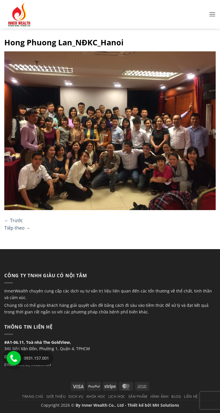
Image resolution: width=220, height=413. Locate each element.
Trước (13, 220)
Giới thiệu (56, 396)
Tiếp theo (17, 228)
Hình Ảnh (159, 396)
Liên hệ (191, 396)
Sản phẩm (138, 396)
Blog (176, 396)
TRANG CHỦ (33, 396)
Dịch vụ (75, 396)
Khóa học (96, 396)
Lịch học (116, 396)
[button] (212, 14)
